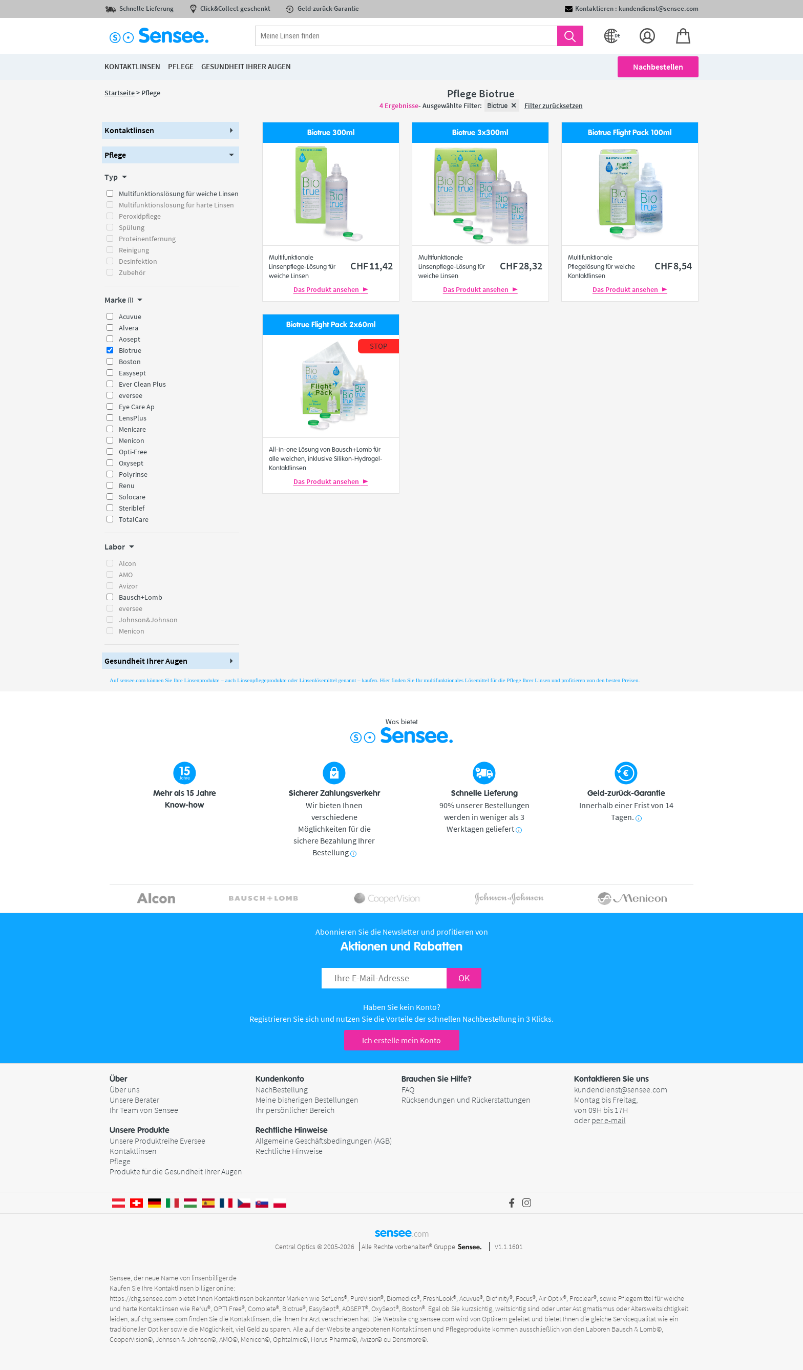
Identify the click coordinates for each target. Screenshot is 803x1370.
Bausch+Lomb (140, 597)
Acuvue (130, 316)
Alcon (127, 563)
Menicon (131, 440)
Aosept (129, 339)
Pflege (120, 1161)
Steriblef (131, 508)
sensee (402, 1232)
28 (521, 265)
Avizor (128, 586)
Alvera (128, 327)
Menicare (132, 429)
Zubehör (132, 272)
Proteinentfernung (147, 238)
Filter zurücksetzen (553, 105)
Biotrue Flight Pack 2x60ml (330, 325)
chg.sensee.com (164, 1318)
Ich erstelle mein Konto (401, 1040)
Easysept (132, 372)
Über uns (124, 1089)
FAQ (408, 1089)
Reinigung (134, 250)
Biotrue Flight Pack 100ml (629, 133)
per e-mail (608, 1120)
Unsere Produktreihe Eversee (157, 1140)
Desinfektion (138, 261)
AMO (126, 574)
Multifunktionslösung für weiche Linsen (179, 193)
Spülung (131, 227)
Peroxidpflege (140, 216)
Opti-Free (133, 451)
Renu (127, 485)
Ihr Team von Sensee (144, 1110)
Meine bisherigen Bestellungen (307, 1099)
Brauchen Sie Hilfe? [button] (437, 1079)
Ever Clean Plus (142, 384)
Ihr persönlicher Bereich (295, 1110)
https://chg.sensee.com (143, 1298)
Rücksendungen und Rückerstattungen (466, 1099)
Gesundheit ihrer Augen (246, 66)
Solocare (132, 496)
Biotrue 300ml (330, 133)
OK (464, 978)
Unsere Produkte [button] (140, 1130)
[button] (170, 130)
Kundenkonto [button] (280, 1079)
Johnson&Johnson (148, 619)
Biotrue (130, 350)
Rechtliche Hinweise (289, 1151)
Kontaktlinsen (133, 1151)
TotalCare (134, 519)
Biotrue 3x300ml (480, 133)
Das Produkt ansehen (330, 289)
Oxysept (131, 463)
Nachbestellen (658, 66)
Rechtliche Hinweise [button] (292, 1130)
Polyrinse (133, 474)
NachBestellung (282, 1089)
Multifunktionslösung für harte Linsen (176, 204)
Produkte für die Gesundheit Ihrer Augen (176, 1171)
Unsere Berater (134, 1099)
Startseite (119, 92)
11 (371, 265)
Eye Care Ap (137, 406)
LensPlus (132, 418)
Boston (130, 361)
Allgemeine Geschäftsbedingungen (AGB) (324, 1140)
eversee (130, 395)
